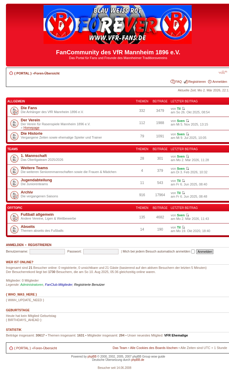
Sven (181, 121)
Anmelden (219, 81)
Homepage (31, 127)
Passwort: (74, 251)
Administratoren (31, 284)
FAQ (178, 81)
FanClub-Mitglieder (58, 284)
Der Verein (30, 120)
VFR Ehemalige (176, 335)
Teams (12, 149)
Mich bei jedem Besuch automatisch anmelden (159, 251)
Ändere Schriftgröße (223, 72)
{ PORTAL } (23, 73)
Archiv (27, 192)
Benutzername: (17, 251)
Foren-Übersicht (47, 73)
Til (179, 108)
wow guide (158, 356)
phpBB (92, 356)
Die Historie (31, 133)
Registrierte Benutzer (89, 284)
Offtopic (14, 207)
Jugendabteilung (36, 180)
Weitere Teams (34, 168)
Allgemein (16, 101)
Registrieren (197, 81)
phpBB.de (137, 359)
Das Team (120, 348)
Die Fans (29, 108)
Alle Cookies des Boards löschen (154, 348)
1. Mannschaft (34, 155)
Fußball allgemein (37, 214)
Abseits (28, 226)
